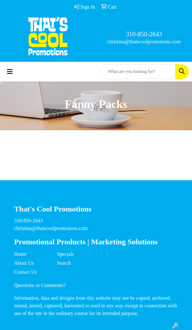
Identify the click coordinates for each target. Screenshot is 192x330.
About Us (24, 263)
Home (20, 254)
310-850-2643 (144, 34)
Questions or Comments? (40, 285)
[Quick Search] (137, 71)
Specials (65, 254)
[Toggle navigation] (10, 71)
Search (64, 263)
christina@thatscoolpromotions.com (144, 41)
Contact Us (25, 272)
